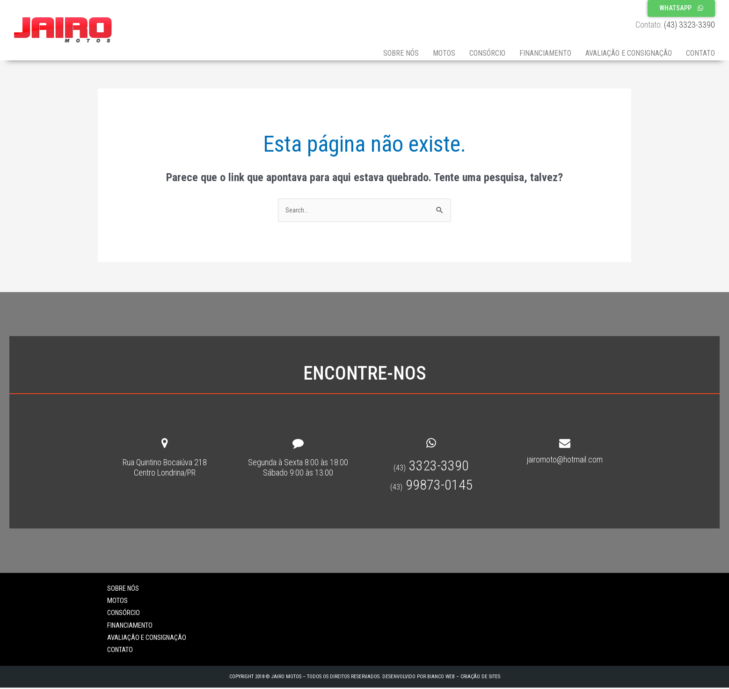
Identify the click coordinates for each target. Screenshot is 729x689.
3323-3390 (431, 467)
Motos (444, 53)
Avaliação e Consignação (628, 53)
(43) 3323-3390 (689, 24)
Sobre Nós (401, 53)
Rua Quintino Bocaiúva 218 (165, 464)
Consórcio (487, 53)
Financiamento (545, 53)
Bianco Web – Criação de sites (463, 677)
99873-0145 (431, 486)
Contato (700, 53)
